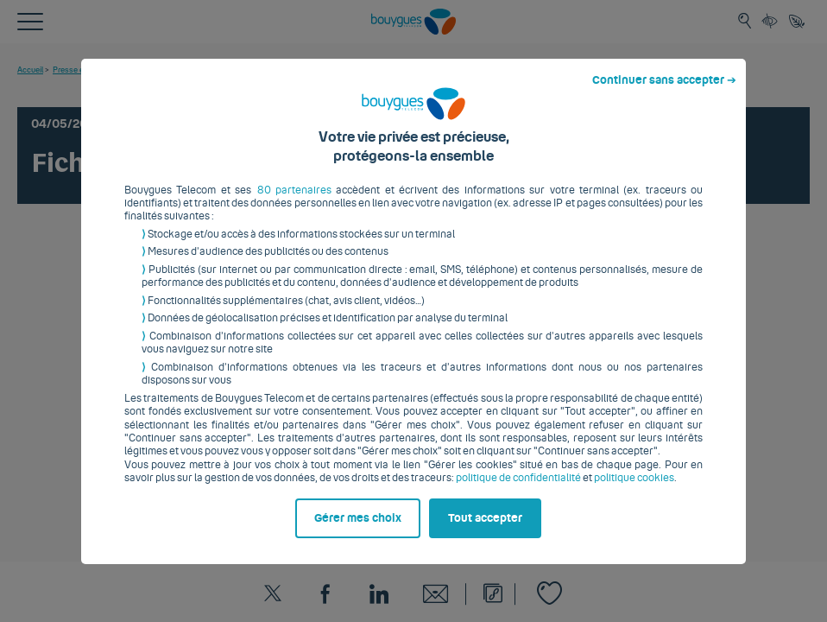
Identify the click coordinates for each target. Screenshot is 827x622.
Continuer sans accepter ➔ (664, 93)
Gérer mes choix (357, 531)
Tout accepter (485, 531)
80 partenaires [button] (294, 203)
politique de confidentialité (518, 492)
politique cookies (634, 492)
